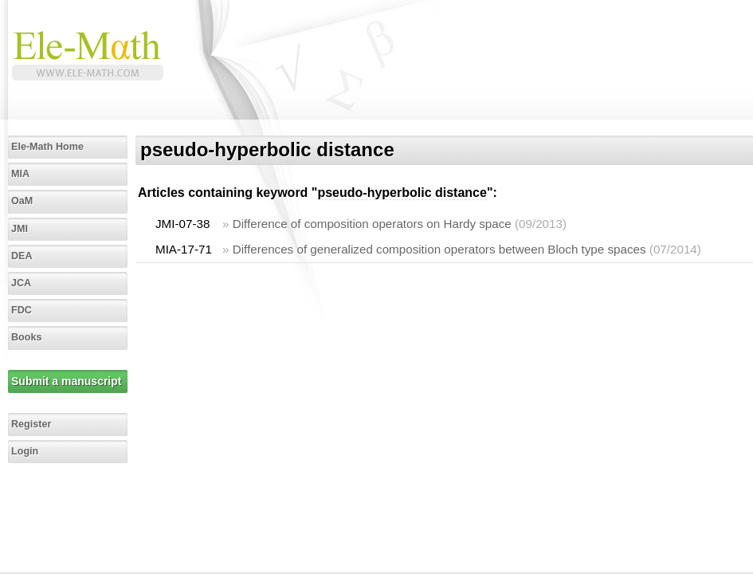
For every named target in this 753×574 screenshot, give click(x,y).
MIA (20, 173)
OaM (22, 200)
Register (31, 424)
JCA (21, 283)
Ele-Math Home (47, 146)
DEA (22, 255)
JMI (19, 228)
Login (24, 451)
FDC (21, 310)
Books (26, 337)
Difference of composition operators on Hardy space (372, 223)
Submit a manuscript (66, 381)
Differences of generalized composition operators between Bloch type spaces (439, 249)
